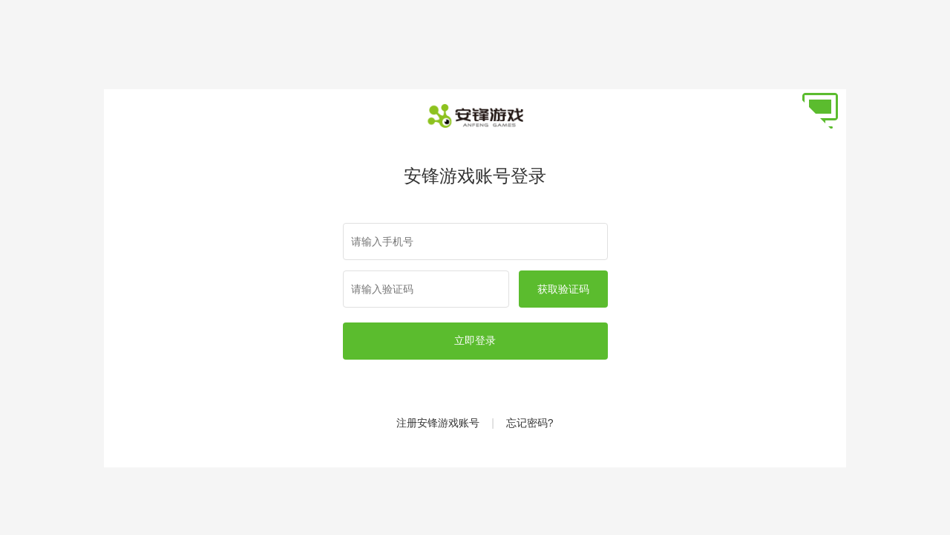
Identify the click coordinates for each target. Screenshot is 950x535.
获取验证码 (563, 289)
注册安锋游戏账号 (437, 423)
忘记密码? (530, 423)
